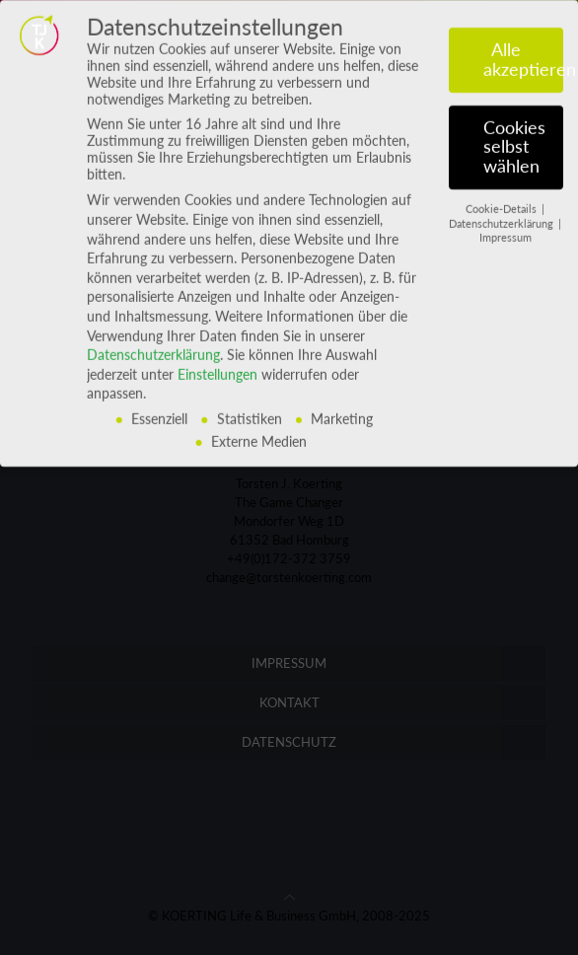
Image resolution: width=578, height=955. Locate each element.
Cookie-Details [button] (503, 197)
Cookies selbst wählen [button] (514, 135)
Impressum (505, 227)
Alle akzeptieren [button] (523, 49)
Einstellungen (217, 362)
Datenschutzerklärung (153, 343)
